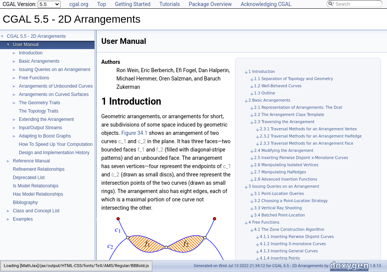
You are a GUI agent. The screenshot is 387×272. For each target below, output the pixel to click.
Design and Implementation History (54, 152)
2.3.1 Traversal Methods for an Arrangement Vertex (308, 129)
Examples (23, 219)
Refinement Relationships (39, 169)
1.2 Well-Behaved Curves (278, 86)
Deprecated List (29, 177)
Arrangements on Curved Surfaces (54, 94)
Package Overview (210, 4)
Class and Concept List (36, 210)
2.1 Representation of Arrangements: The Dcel (298, 107)
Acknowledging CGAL (266, 4)
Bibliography (25, 202)
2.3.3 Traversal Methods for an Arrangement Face (306, 143)
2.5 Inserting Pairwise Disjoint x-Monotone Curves (301, 158)
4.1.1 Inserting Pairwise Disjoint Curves (297, 237)
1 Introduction (262, 72)
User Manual (26, 44)
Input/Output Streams (40, 127)
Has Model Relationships (38, 194)
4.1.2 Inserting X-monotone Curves (293, 244)
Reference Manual (31, 161)
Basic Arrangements (39, 61)
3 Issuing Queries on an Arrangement (284, 186)
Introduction (31, 53)
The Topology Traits (39, 111)
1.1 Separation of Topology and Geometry (293, 79)
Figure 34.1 (134, 133)
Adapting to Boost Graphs (45, 136)
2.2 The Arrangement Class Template (289, 115)
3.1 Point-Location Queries (279, 194)
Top (101, 4)
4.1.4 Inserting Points (280, 258)
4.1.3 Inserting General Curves (289, 251)
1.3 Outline (264, 93)
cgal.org (78, 4)
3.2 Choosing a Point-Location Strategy (291, 201)
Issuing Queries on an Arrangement (54, 69)
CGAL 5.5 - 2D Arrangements (36, 36)
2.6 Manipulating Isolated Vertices (286, 165)
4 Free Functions (264, 222)
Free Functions (34, 77)
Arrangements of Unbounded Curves (56, 86)
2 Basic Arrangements (269, 100)
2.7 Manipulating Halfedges (280, 172)
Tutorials (169, 4)
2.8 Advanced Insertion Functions (285, 179)
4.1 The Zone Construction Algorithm (289, 229)
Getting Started (132, 4)
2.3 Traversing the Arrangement (284, 122)
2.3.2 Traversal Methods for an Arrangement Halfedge (311, 136)
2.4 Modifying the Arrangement (283, 150)
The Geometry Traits (39, 102)
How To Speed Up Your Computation (56, 144)
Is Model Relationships (36, 186)
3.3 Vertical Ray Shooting (278, 208)
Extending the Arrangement (46, 119)
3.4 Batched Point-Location (279, 215)
